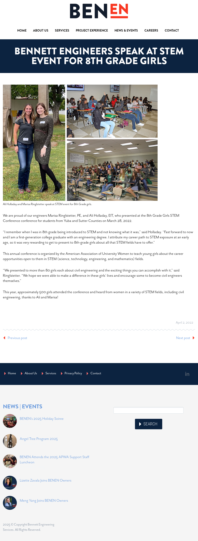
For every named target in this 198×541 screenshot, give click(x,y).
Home (21, 30)
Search (150, 424)
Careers (151, 30)
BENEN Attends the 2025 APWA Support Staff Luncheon (54, 459)
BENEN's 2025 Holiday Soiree (42, 418)
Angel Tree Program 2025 (39, 438)
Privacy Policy (73, 373)
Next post (183, 337)
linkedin (187, 374)
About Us (40, 30)
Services (62, 30)
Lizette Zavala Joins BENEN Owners (45, 480)
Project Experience (92, 30)
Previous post (17, 337)
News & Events (126, 30)
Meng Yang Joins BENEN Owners (44, 500)
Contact (172, 30)
